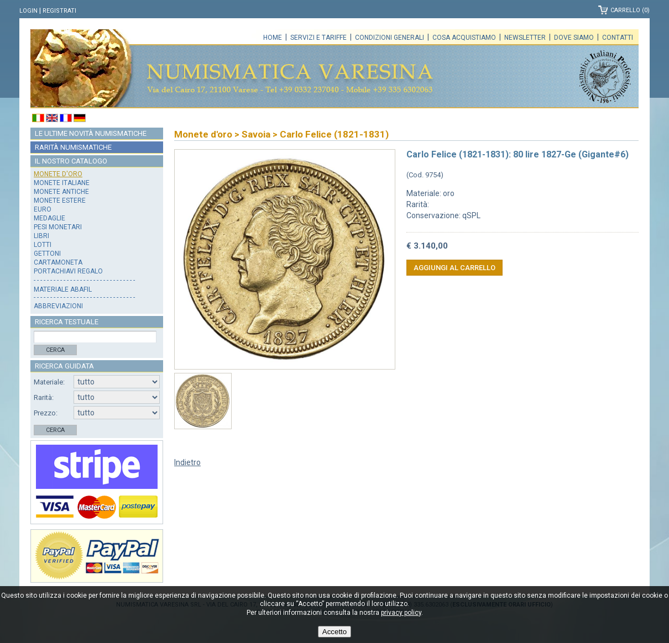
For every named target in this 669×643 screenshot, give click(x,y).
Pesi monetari (58, 227)
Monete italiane (62, 183)
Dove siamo (574, 37)
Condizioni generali (389, 37)
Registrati (59, 10)
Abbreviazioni (58, 306)
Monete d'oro (58, 174)
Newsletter (525, 37)
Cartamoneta (58, 262)
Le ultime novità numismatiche (91, 133)
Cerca (55, 350)
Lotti (42, 245)
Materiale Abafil (63, 289)
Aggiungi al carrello (454, 267)
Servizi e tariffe (318, 37)
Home (272, 37)
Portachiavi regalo (68, 271)
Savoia (256, 134)
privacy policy (401, 612)
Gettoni (47, 253)
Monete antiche (61, 192)
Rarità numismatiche (73, 147)
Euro (42, 209)
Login (28, 10)
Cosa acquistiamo (464, 37)
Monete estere (60, 200)
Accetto (334, 632)
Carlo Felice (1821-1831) (334, 134)
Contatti (617, 37)
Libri (41, 236)
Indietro (187, 462)
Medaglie (49, 218)
